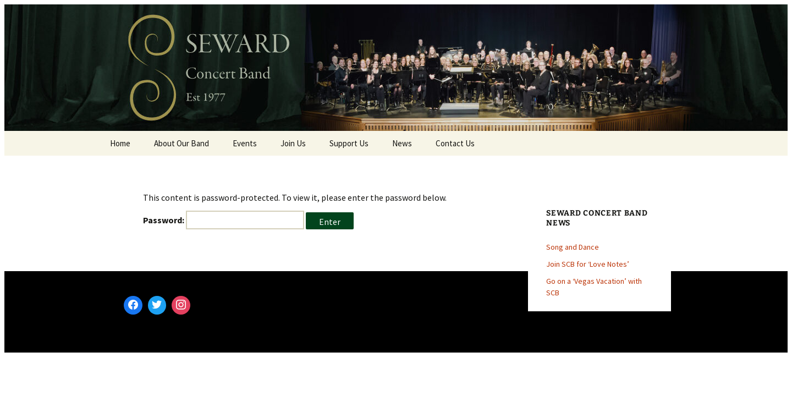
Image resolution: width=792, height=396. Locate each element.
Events (245, 143)
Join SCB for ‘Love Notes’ (587, 264)
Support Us (349, 143)
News (402, 143)
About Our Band (181, 143)
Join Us (293, 143)
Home (120, 143)
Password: (223, 220)
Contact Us (455, 143)
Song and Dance (572, 247)
